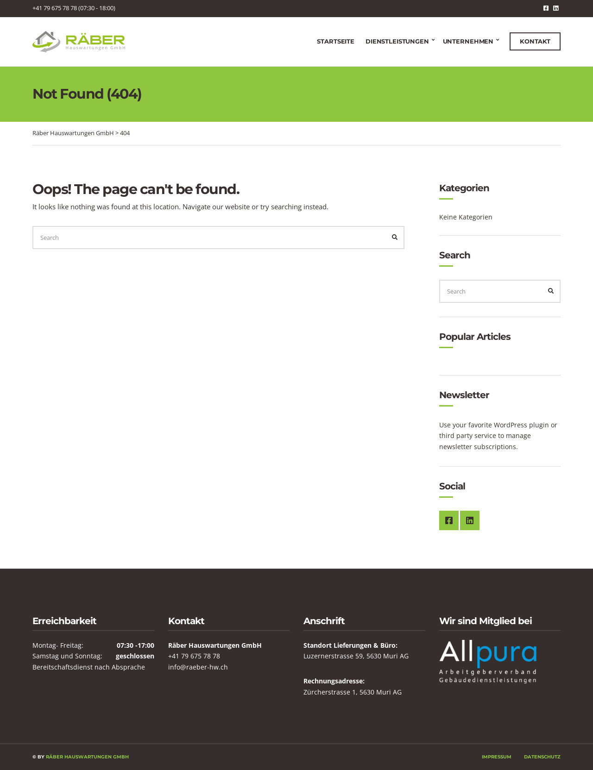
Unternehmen (468, 41)
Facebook (546, 8)
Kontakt (535, 41)
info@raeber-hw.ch (198, 667)
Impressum (496, 757)
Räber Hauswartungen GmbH (87, 757)
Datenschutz (542, 757)
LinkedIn (556, 8)
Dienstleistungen (397, 41)
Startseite (335, 41)
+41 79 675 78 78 (194, 655)
